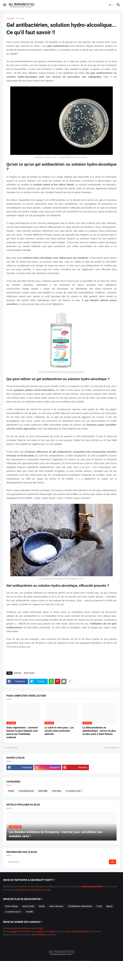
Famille (29, 911)
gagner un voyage (46, 931)
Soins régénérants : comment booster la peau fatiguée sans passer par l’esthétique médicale (22, 732)
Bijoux (110, 906)
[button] (4, 5)
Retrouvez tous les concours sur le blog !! (23, 928)
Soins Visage (11, 906)
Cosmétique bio (26, 791)
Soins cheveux (56, 906)
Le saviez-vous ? (74, 791)
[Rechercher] (58, 861)
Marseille (43, 791)
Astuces (20, 18)
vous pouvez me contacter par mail (33, 889)
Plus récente (11, 747)
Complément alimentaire (80, 906)
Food (99, 906)
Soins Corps (29, 673)
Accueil (9, 18)
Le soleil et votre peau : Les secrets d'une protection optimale (59, 731)
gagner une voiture (21, 931)
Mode (11, 791)
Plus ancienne (111, 747)
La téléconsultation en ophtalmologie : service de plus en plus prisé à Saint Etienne (99, 731)
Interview (56, 791)
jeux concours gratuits (78, 931)
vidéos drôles (37, 934)
